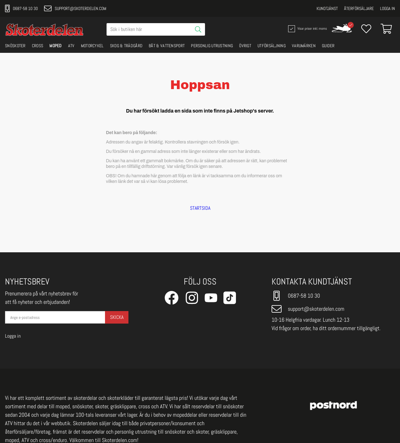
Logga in (387, 8)
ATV (71, 45)
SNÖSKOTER (15, 45)
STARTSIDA (200, 208)
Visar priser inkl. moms (307, 28)
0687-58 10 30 (21, 8)
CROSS (37, 45)
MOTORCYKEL (92, 45)
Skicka (116, 317)
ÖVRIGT (245, 45)
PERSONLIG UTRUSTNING (212, 45)
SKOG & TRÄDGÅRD (126, 45)
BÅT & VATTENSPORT (167, 45)
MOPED (55, 45)
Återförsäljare (359, 8)
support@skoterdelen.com (75, 8)
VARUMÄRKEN (304, 45)
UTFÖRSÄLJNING (272, 45)
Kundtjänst (327, 8)
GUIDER (328, 45)
